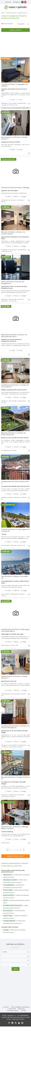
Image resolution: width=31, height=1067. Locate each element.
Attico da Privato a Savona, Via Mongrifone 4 (12, 283)
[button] (23, 13)
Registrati (16, 2)
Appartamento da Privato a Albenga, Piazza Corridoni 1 (14, 828)
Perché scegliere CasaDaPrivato (20, 1007)
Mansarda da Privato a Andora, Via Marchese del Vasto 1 (14, 336)
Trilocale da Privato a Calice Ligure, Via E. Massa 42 (15, 530)
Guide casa (21, 1009)
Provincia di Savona (11, 13)
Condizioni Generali (6, 1017)
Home (3, 13)
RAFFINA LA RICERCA (15, 30)
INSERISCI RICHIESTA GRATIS (15, 856)
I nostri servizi (12, 1009)
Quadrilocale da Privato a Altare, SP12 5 (15, 482)
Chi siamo (6, 1007)
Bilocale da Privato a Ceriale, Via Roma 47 (15, 778)
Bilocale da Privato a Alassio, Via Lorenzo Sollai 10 (13, 233)
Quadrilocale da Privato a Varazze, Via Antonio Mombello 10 (15, 727)
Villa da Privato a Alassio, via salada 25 (14, 577)
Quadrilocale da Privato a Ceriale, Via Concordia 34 (15, 386)
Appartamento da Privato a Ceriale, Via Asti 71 (14, 138)
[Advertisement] (15, 44)
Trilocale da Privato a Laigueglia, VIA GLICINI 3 (14, 85)
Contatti (23, 1010)
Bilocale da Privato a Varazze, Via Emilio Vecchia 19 (13, 434)
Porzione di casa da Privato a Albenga (15, 187)
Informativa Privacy (18, 1017)
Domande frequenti (13, 1010)
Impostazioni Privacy (18, 1019)
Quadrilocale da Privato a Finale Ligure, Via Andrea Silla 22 (15, 630)
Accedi (8, 2)
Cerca (15, 969)
